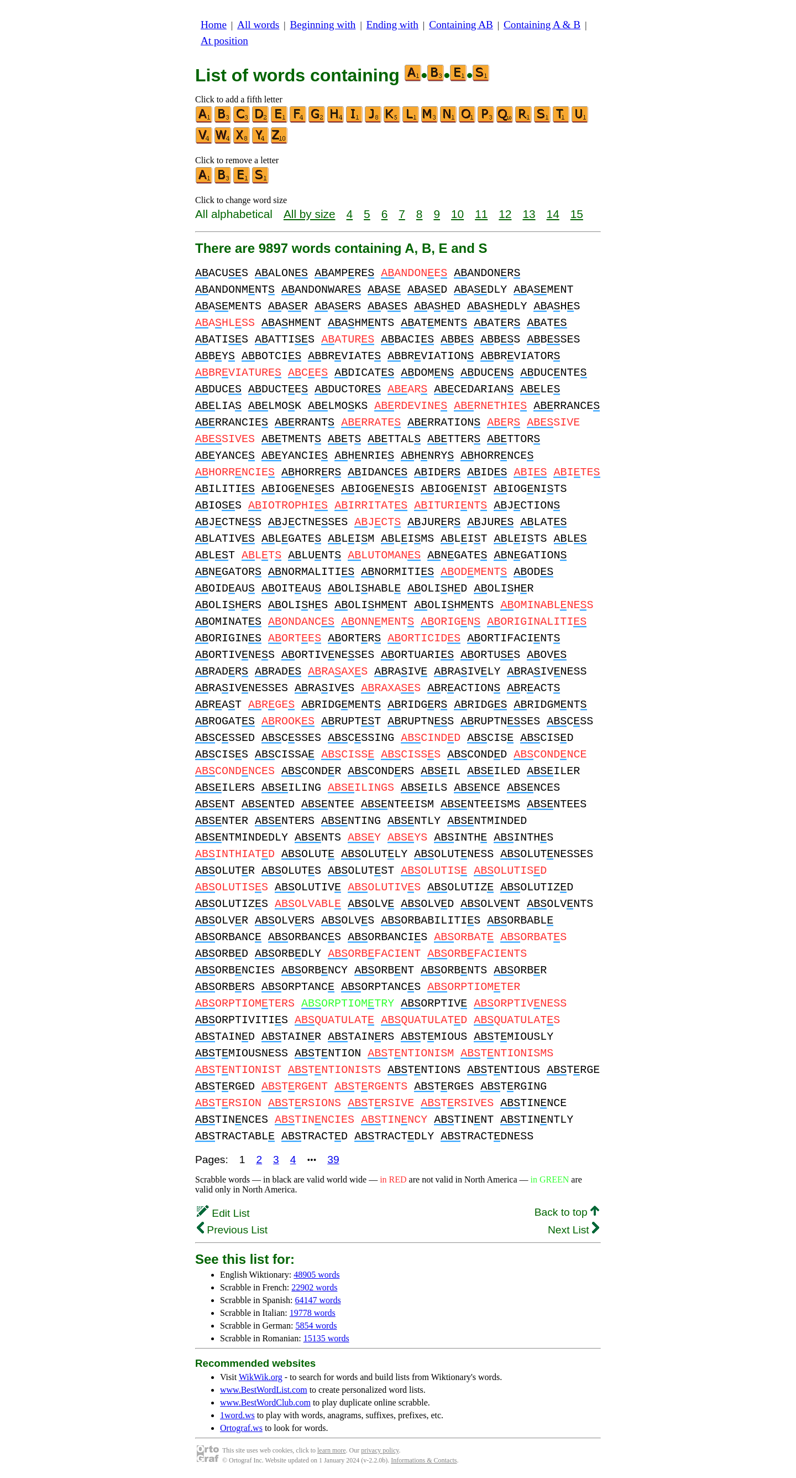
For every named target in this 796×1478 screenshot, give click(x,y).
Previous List (232, 1230)
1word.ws (237, 1415)
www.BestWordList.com (263, 1389)
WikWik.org (260, 1377)
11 (481, 214)
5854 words (316, 1325)
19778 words (313, 1313)
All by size (310, 214)
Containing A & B (542, 24)
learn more (331, 1450)
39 (333, 1159)
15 (576, 214)
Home (214, 24)
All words (258, 24)
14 (553, 214)
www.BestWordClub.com (265, 1402)
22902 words (314, 1287)
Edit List (223, 1213)
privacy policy (380, 1450)
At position (224, 40)
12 (505, 214)
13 (528, 214)
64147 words (318, 1300)
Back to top (567, 1212)
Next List (573, 1230)
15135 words (326, 1338)
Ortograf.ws (241, 1428)
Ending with (392, 24)
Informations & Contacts (424, 1460)
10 (457, 214)
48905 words (316, 1274)
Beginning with (323, 24)
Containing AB (461, 24)
